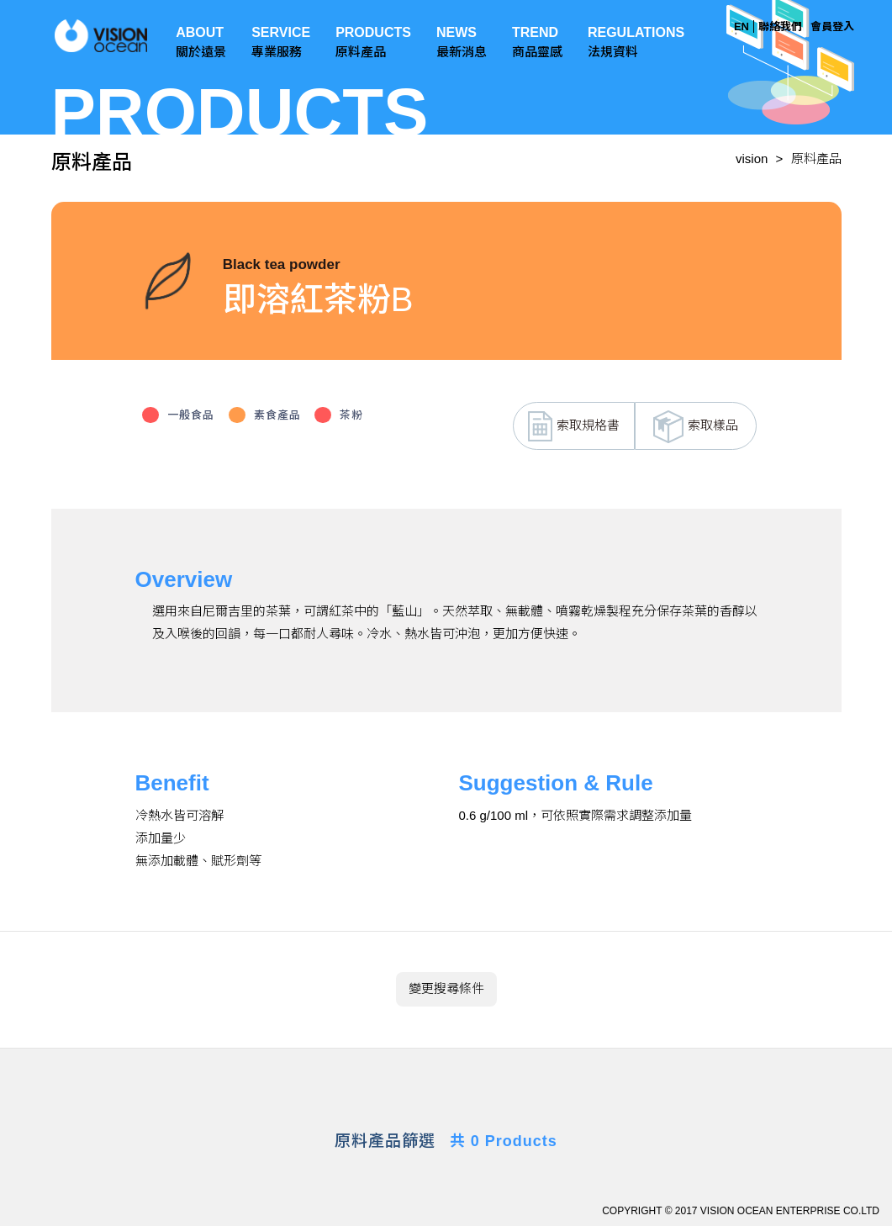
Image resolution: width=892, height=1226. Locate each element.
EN (741, 26)
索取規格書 (574, 426)
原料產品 (816, 158)
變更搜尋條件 (446, 988)
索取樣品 (695, 426)
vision (752, 158)
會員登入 (832, 26)
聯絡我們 (780, 26)
